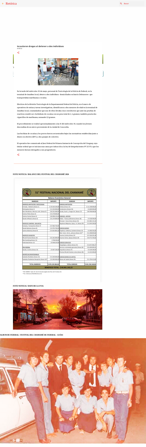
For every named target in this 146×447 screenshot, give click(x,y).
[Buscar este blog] (133, 3)
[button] (18, 52)
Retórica (11, 3)
